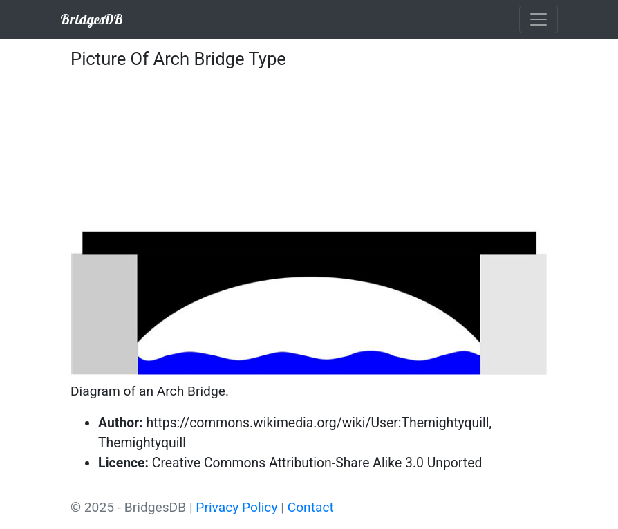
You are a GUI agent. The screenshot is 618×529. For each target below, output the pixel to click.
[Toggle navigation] (538, 19)
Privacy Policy (236, 507)
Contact (311, 507)
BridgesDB (91, 19)
